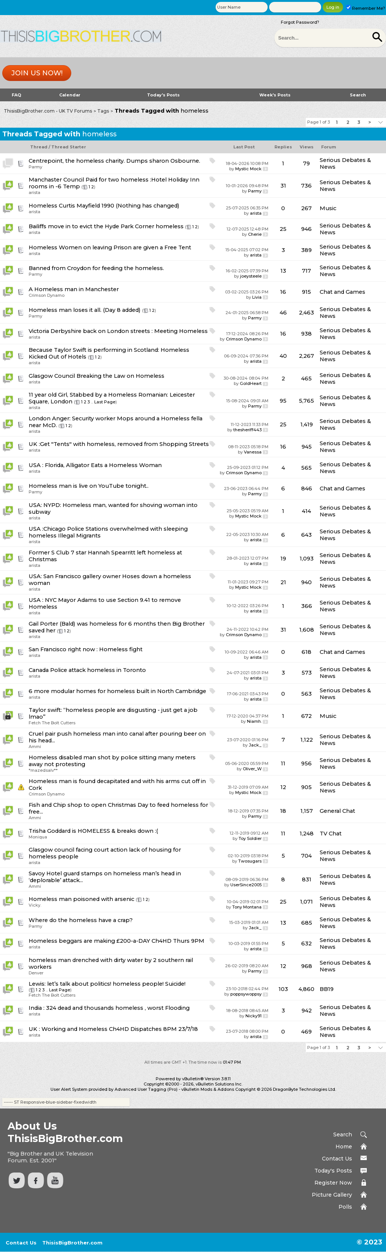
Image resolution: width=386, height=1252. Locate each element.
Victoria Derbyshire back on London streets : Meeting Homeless (118, 331)
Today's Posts (163, 95)
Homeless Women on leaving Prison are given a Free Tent (110, 247)
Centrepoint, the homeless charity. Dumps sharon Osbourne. (114, 160)
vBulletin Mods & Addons (207, 1089)
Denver (36, 973)
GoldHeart (251, 383)
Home (343, 1146)
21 (283, 582)
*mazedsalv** (43, 770)
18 (283, 811)
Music (328, 208)
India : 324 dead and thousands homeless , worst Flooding (109, 1008)
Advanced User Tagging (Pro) (146, 1089)
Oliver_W (252, 768)
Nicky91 (253, 1015)
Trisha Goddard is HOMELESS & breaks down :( (93, 831)
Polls (345, 1206)
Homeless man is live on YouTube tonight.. (89, 485)
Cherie (255, 234)
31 (283, 185)
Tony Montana (247, 907)
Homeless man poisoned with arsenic (81, 899)
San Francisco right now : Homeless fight (85, 649)
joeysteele (251, 276)
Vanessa (253, 452)
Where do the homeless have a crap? (81, 920)
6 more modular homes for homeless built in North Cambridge (117, 691)
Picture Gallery (332, 1194)
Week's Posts (275, 95)
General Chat (337, 811)
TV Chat (331, 833)
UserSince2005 (246, 884)
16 (283, 292)
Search (358, 95)
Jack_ (255, 745)
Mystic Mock (248, 168)
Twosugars (250, 861)
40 (283, 356)
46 (283, 312)
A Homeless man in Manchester (74, 289)
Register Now (333, 1182)
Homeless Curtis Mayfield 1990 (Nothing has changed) (104, 205)
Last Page (104, 402)
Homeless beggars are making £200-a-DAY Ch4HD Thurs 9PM (116, 940)
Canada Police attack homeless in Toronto (87, 670)
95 (283, 400)
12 (283, 787)
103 (283, 989)
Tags (103, 111)
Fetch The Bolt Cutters (52, 722)
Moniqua (38, 837)
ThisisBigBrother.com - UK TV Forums (48, 111)
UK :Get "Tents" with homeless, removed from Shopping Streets (119, 444)
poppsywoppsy (246, 994)
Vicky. (35, 905)
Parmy (35, 166)
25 (283, 229)
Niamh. (254, 721)
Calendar (69, 95)
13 (283, 270)
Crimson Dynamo (46, 295)
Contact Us (337, 1158)
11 (283, 763)
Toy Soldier (250, 838)
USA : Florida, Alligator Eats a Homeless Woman (95, 465)
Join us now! (37, 73)
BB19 (327, 989)
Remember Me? (365, 8)
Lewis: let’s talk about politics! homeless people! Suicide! (107, 983)
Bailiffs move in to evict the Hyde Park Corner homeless (106, 226)
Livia (257, 297)
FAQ (16, 95)
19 (283, 558)
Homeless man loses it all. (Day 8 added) (85, 310)
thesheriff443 (247, 429)
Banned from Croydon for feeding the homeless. (96, 268)
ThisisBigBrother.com (72, 1243)
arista (34, 192)
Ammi (35, 746)
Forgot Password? (300, 22)
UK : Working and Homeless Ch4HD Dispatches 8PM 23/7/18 (113, 1029)
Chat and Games (342, 292)
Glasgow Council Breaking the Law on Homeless (96, 376)
